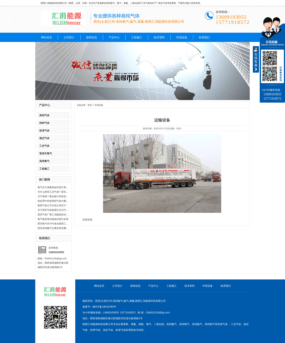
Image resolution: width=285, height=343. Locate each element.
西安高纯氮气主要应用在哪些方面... (53, 228)
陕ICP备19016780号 (104, 306)
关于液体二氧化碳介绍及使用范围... (53, 196)
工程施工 (136, 37)
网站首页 (46, 37)
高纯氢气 (44, 161)
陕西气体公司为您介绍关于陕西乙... (53, 205)
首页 (90, 105)
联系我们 (204, 37)
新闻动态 (91, 37)
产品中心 (114, 37)
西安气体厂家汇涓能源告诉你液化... (53, 214)
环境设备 (181, 37)
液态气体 (44, 138)
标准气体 (44, 130)
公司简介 (69, 37)
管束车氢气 (45, 153)
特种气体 (44, 122)
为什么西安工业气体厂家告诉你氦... (53, 191)
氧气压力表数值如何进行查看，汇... (53, 187)
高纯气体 (44, 115)
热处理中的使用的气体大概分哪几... (53, 201)
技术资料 (159, 37)
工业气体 (44, 145)
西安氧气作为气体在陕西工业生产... (53, 223)
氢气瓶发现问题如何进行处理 (53, 219)
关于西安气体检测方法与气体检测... (53, 210)
